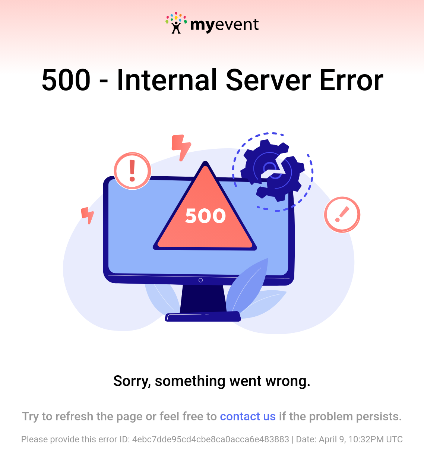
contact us (248, 416)
